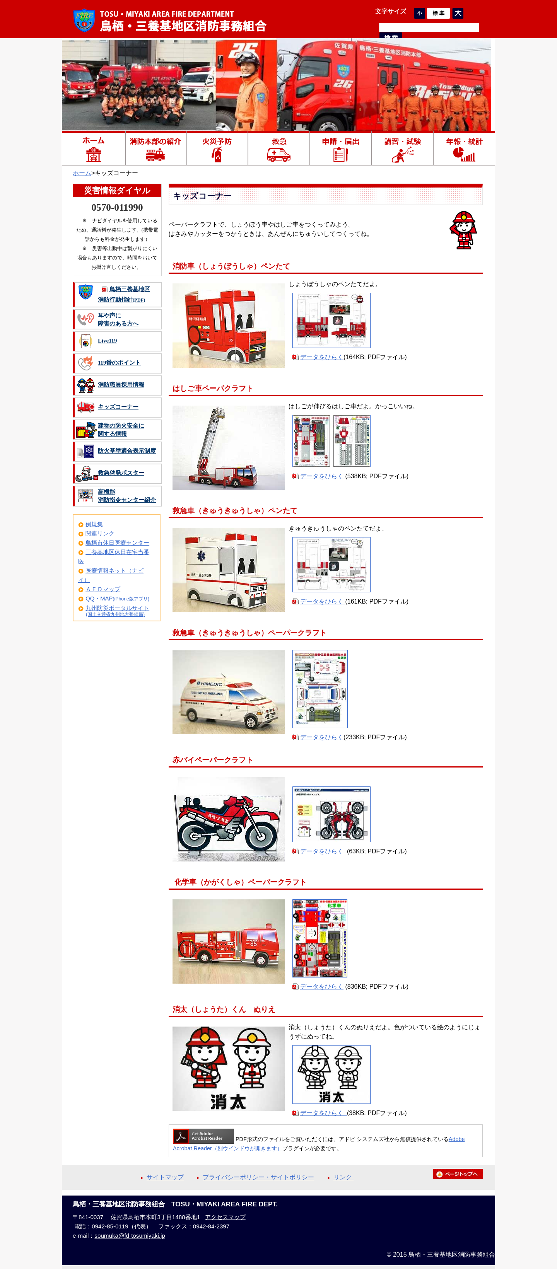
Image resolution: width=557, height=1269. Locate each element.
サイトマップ (165, 1177)
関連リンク (99, 533)
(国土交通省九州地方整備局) (115, 614)
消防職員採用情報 (121, 385)
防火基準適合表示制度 (127, 451)
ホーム (82, 173)
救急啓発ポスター (121, 473)
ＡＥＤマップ (102, 589)
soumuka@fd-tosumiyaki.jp (129, 1235)
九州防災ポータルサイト (117, 608)
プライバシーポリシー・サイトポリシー (258, 1177)
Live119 (107, 341)
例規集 (94, 524)
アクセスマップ (225, 1217)
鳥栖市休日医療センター (117, 543)
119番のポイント (119, 363)
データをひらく (321, 357)
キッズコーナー (118, 407)
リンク (343, 1177)
